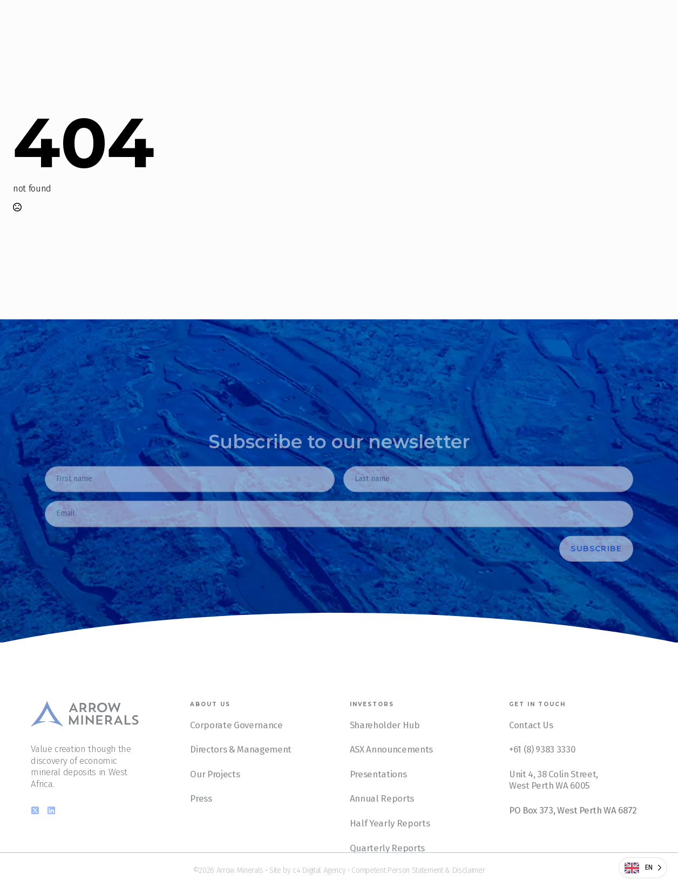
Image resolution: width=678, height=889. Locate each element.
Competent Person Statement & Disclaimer (418, 870)
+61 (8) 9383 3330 (542, 759)
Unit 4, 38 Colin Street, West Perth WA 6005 (553, 790)
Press (201, 808)
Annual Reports (382, 808)
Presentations (378, 784)
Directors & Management (240, 759)
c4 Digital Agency (319, 870)
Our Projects (215, 784)
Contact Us (531, 735)
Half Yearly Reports (390, 833)
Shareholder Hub (385, 735)
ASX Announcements (391, 759)
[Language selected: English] (643, 867)
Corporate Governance (236, 735)
